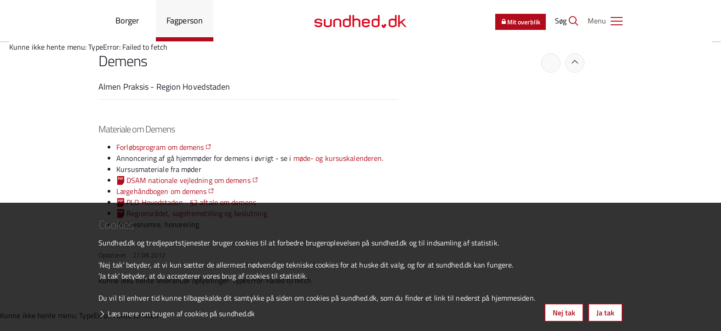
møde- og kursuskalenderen (337, 158)
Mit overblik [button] (520, 22)
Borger (127, 20)
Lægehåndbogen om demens (161, 191)
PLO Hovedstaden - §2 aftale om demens (191, 202)
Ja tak (605, 312)
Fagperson (184, 20)
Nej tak (564, 312)
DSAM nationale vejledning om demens (188, 180)
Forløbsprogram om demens (160, 147)
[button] (605, 20)
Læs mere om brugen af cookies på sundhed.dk (181, 313)
